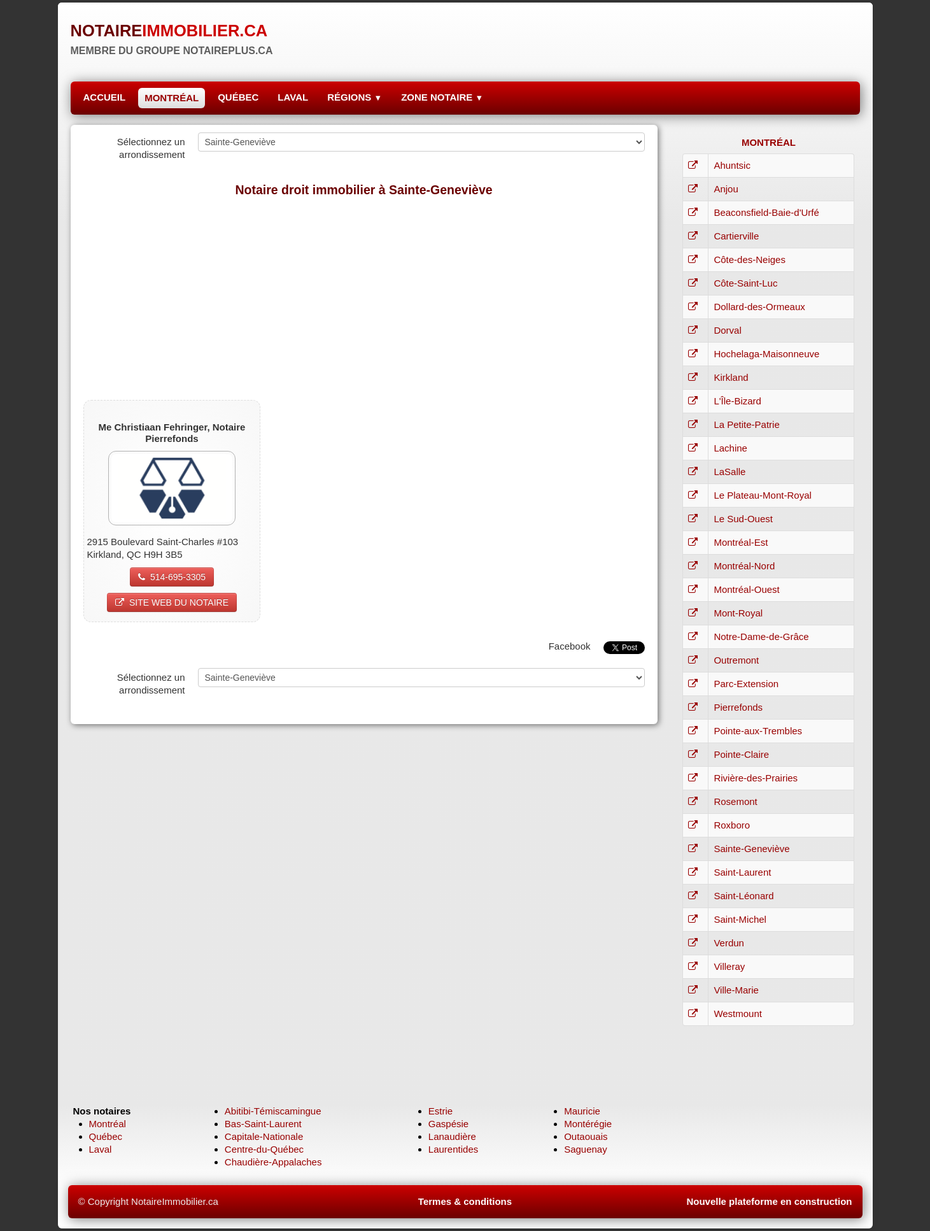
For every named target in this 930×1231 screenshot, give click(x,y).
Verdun (729, 942)
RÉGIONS (354, 97)
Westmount (738, 1013)
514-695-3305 (172, 577)
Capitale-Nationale (264, 1136)
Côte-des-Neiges (750, 259)
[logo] (172, 35)
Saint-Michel (740, 919)
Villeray (729, 966)
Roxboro (732, 825)
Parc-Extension (746, 683)
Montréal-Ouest (746, 589)
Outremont (736, 660)
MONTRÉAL (171, 97)
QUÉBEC (238, 97)
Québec (106, 1136)
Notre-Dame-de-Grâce (761, 636)
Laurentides (453, 1149)
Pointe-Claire (741, 754)
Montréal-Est (741, 542)
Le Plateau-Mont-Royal (762, 495)
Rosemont (735, 801)
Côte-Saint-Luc (745, 283)
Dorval (727, 330)
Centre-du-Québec (264, 1149)
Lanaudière (452, 1136)
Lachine (730, 448)
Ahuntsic (732, 165)
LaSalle (729, 471)
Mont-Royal (738, 613)
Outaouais (585, 1136)
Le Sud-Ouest (743, 518)
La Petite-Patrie (746, 424)
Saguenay (585, 1149)
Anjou (726, 188)
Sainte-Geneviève (751, 848)
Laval (100, 1149)
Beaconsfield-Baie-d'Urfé (766, 212)
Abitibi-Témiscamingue (273, 1111)
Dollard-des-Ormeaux (759, 306)
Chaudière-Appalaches (273, 1161)
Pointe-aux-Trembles (758, 730)
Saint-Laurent (742, 872)
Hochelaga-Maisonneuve (766, 353)
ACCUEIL (104, 97)
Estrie (440, 1111)
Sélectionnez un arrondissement (151, 148)
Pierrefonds (738, 707)
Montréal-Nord (744, 565)
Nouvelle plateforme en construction (769, 1201)
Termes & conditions (465, 1201)
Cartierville (736, 236)
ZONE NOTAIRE (442, 97)
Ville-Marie (736, 990)
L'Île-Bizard (737, 400)
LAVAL (293, 97)
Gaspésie (448, 1123)
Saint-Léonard (743, 895)
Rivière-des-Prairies (756, 777)
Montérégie (588, 1123)
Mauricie (582, 1111)
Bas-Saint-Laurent (263, 1123)
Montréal (107, 1123)
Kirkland (731, 377)
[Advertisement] (364, 298)
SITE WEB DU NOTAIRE (172, 602)
